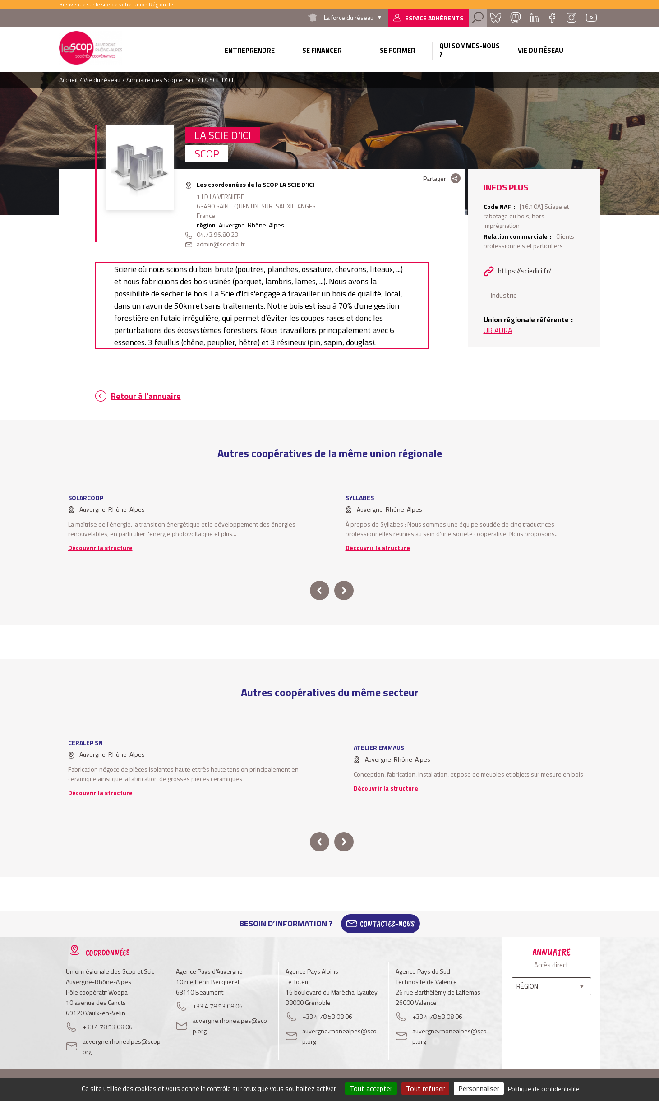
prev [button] (319, 590)
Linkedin (534, 18)
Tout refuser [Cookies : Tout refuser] (425, 1088)
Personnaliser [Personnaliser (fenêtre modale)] (478, 1088)
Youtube (591, 18)
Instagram (571, 18)
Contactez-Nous (387, 924)
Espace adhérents (434, 18)
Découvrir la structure (100, 547)
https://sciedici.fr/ (525, 270)
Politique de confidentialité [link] (544, 1088)
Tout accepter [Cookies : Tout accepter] (371, 1088)
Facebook (552, 18)
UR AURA (498, 330)
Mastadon (516, 18)
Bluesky (496, 18)
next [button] (344, 590)
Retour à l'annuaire (146, 396)
